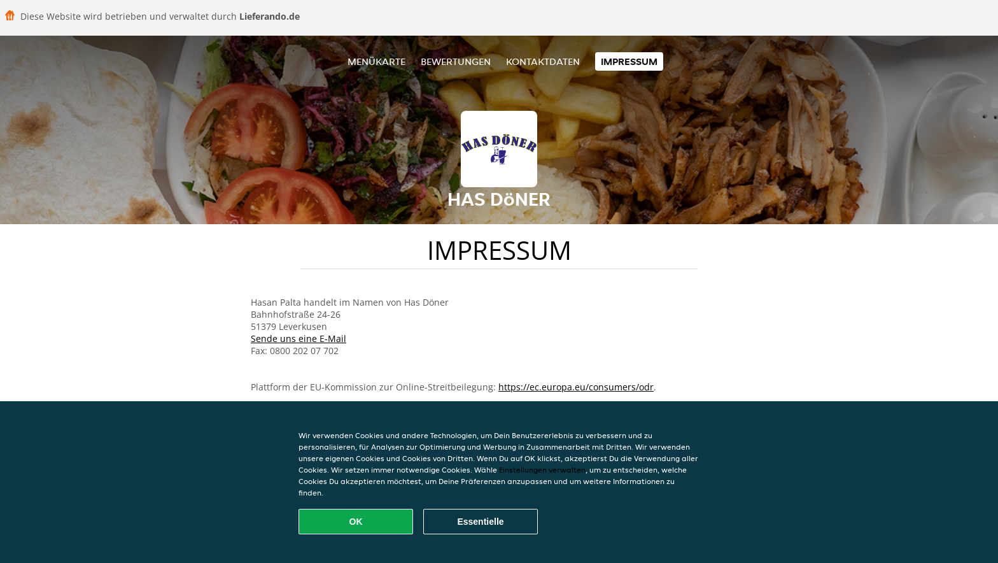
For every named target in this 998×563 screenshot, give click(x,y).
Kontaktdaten (543, 61)
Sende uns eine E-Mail (298, 338)
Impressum (629, 61)
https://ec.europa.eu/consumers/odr (576, 387)
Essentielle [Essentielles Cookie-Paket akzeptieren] (480, 522)
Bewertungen (456, 61)
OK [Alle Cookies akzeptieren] (356, 522)
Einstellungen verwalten (542, 469)
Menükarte (376, 61)
